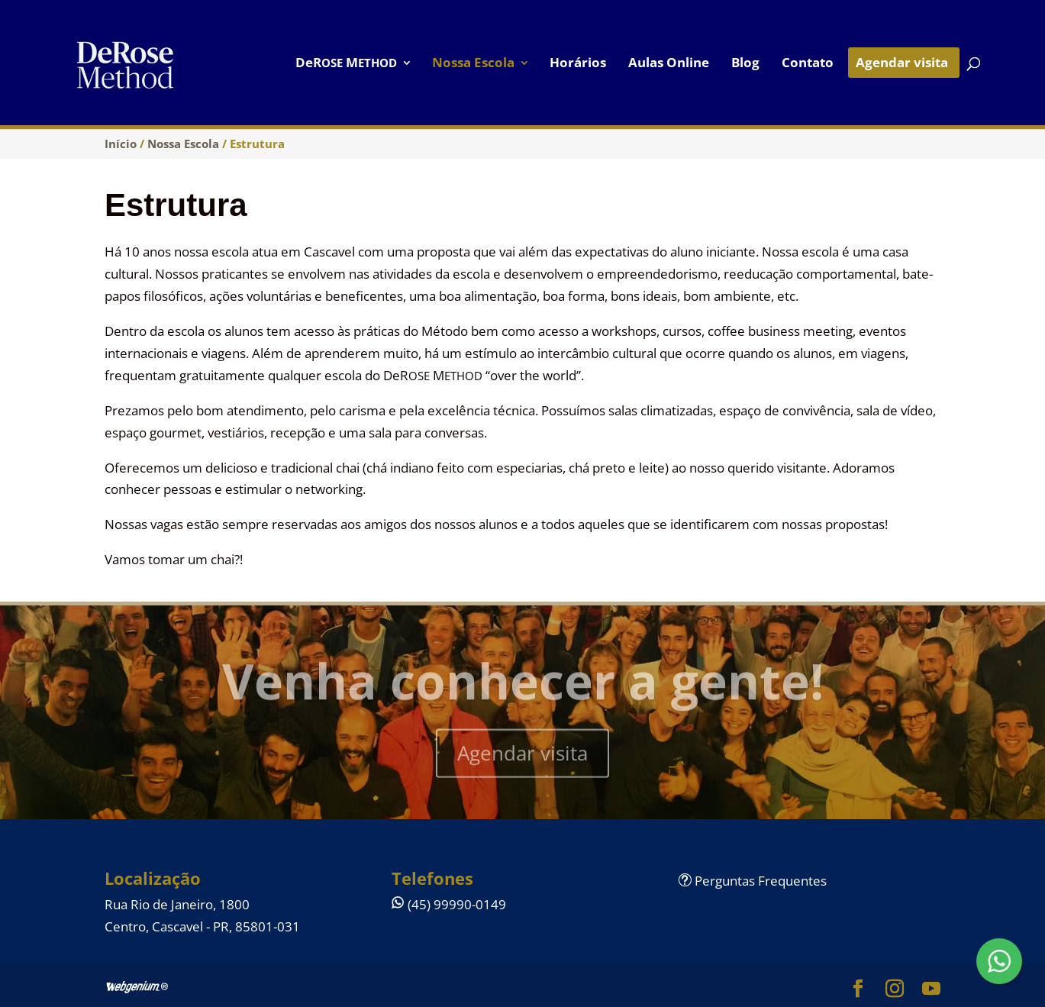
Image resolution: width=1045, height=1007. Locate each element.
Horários (578, 64)
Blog (745, 64)
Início (121, 143)
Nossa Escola (473, 64)
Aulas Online (668, 64)
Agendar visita (902, 64)
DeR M (346, 64)
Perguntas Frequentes (753, 880)
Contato (808, 64)
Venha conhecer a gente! (523, 685)
